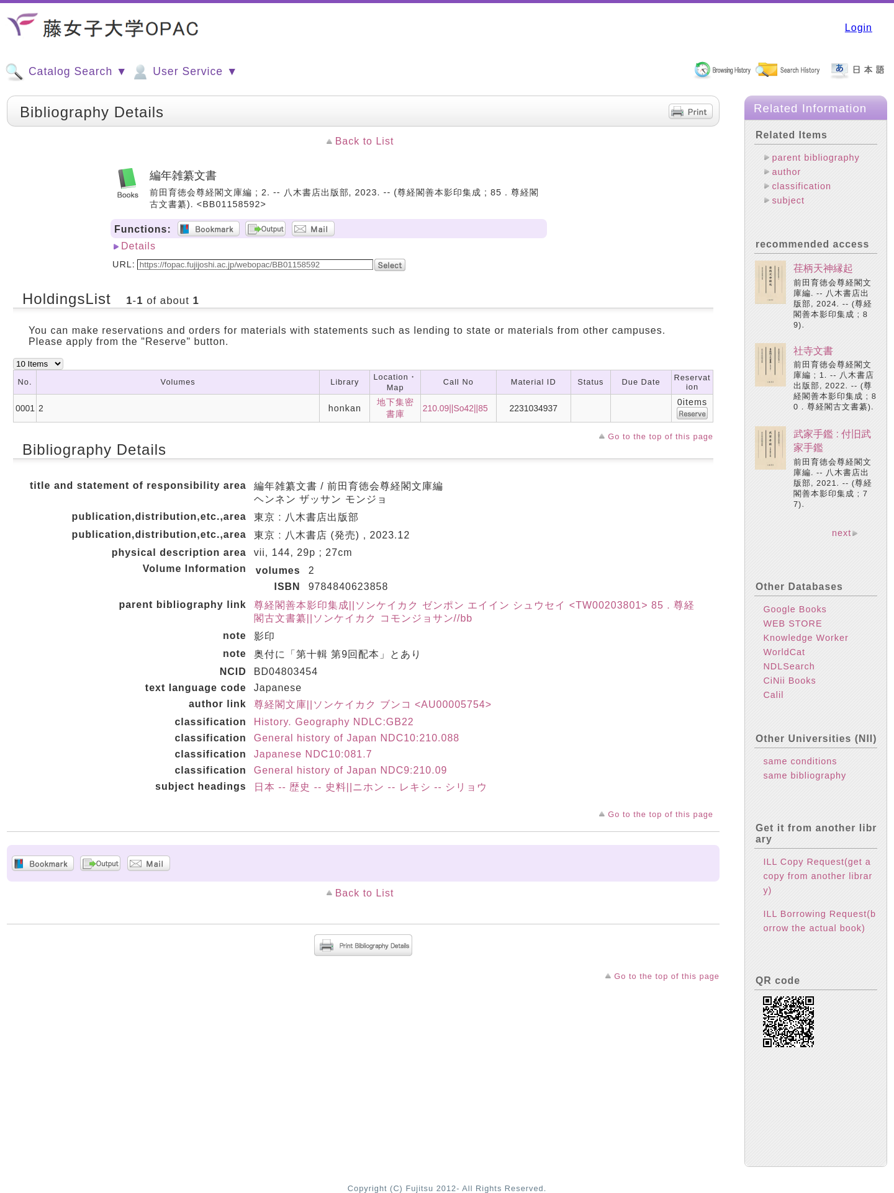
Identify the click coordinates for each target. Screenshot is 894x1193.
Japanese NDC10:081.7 (313, 754)
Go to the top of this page (660, 436)
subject (788, 200)
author (786, 172)
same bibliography (804, 775)
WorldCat (784, 652)
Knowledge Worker (805, 638)
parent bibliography (815, 158)
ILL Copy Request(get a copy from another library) (817, 876)
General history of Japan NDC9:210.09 (351, 770)
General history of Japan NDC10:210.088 (357, 738)
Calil (773, 695)
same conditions (800, 761)
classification (801, 186)
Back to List (364, 141)
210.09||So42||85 (455, 408)
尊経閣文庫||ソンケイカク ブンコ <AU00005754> (373, 704)
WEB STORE (792, 623)
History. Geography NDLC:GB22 (334, 722)
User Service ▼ (184, 72)
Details (138, 246)
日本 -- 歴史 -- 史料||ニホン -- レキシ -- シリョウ (371, 787)
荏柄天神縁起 (823, 268)
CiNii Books (789, 681)
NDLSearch (789, 666)
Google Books (794, 609)
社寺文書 (813, 351)
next (841, 533)
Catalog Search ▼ (66, 72)
